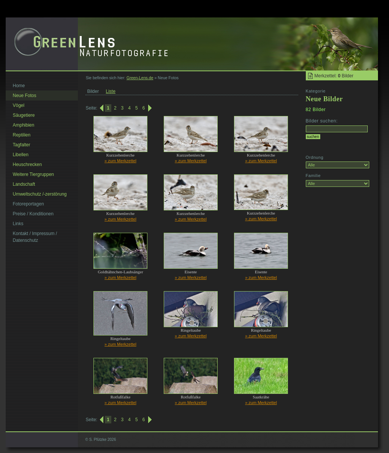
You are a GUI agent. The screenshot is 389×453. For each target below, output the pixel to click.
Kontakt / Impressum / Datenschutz (35, 237)
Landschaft (24, 184)
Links (18, 223)
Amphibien (24, 125)
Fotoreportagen (28, 204)
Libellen (20, 154)
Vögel (19, 105)
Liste (110, 91)
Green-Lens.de (140, 77)
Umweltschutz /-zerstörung (40, 194)
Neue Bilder (324, 99)
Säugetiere (24, 115)
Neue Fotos (24, 95)
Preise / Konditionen (33, 213)
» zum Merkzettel (120, 160)
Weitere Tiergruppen (33, 174)
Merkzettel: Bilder (334, 75)
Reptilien (22, 135)
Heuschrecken (27, 164)
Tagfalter (21, 144)
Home (19, 85)
